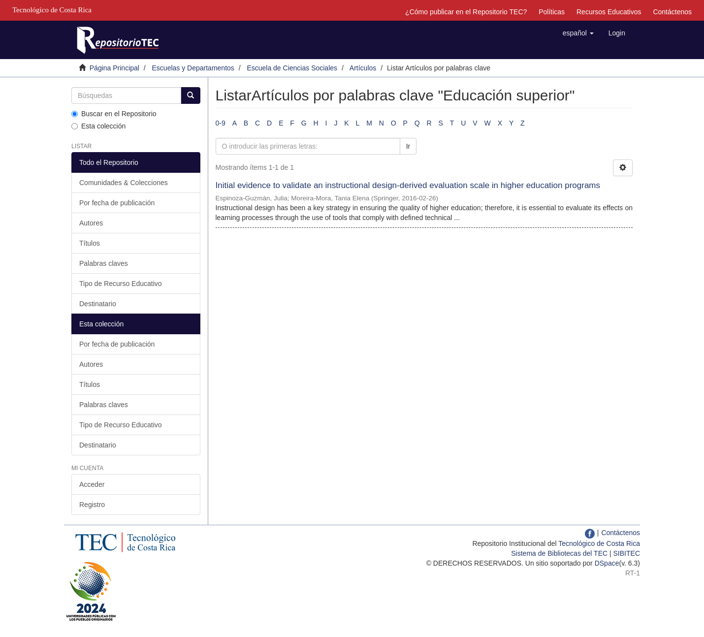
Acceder (91, 484)
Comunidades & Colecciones (123, 183)
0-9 (220, 123)
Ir (408, 146)
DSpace (607, 563)
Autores (91, 223)
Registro (92, 505)
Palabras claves (103, 263)
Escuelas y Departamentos (193, 68)
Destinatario (97, 304)
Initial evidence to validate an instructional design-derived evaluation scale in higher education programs (408, 185)
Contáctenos (672, 12)
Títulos (89, 243)
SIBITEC (626, 553)
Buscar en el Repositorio (114, 114)
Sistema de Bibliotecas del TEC (559, 553)
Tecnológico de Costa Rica (599, 543)
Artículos (363, 68)
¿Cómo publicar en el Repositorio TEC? (466, 12)
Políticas (552, 12)
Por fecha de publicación (117, 203)
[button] (578, 33)
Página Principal (114, 68)
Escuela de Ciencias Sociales (292, 68)
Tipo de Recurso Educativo (120, 283)
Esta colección (98, 126)
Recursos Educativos (608, 12)
